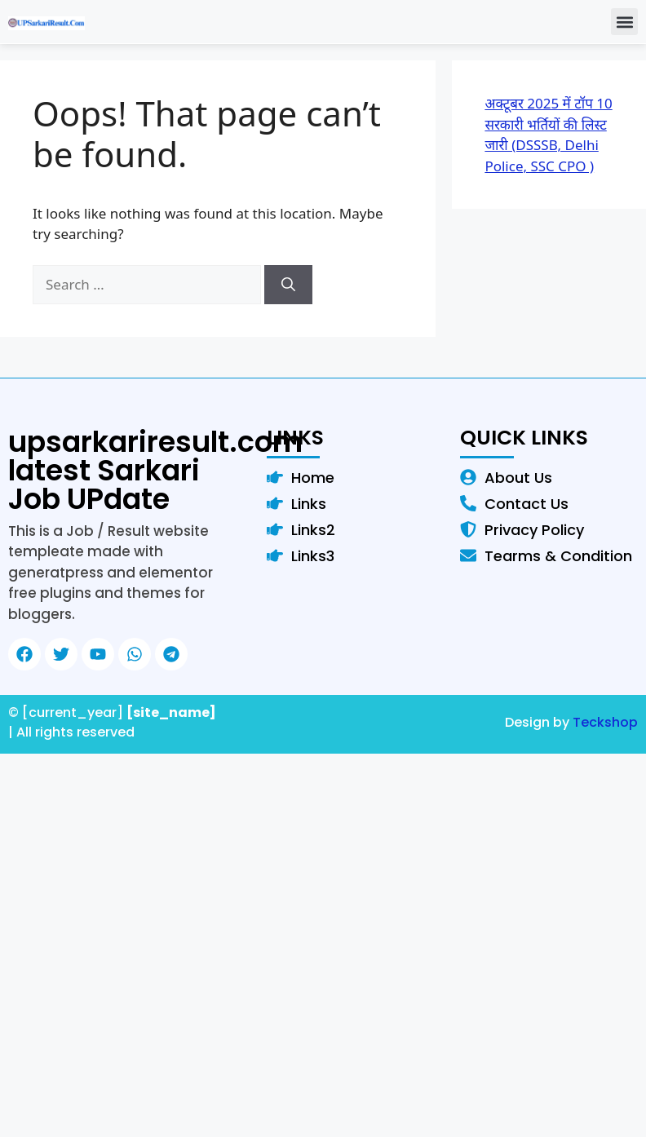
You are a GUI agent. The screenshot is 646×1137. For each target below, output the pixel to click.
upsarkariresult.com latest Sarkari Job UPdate (155, 470)
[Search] (288, 284)
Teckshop (605, 722)
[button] (624, 21)
